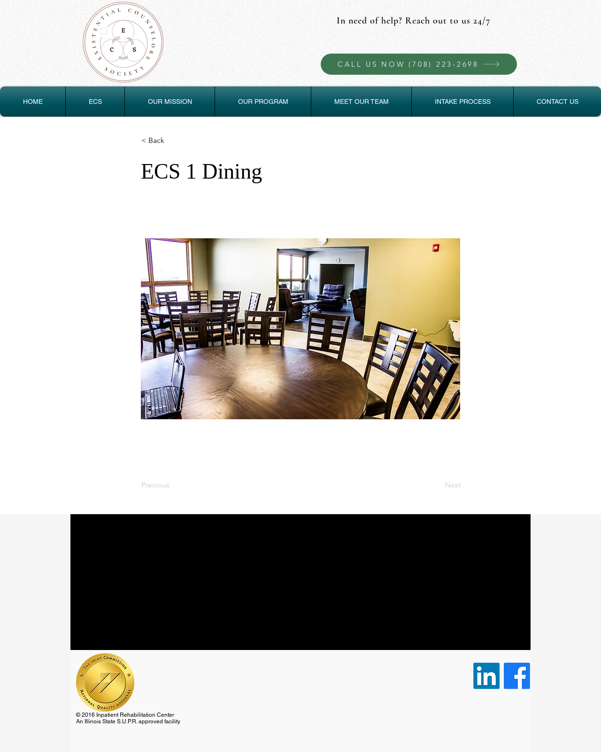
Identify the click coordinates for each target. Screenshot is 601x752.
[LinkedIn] (486, 676)
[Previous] (172, 485)
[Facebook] (517, 676)
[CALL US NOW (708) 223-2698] (419, 64)
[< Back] (172, 140)
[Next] (437, 485)
